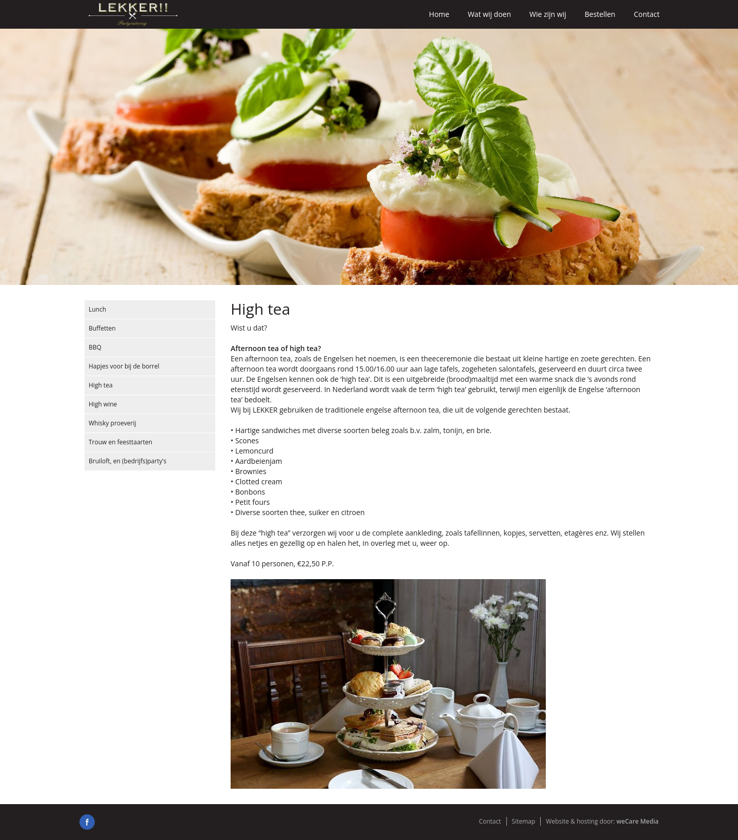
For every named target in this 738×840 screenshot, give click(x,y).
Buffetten (102, 328)
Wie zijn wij (547, 14)
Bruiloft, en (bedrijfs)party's (128, 461)
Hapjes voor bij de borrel (124, 366)
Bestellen (600, 14)
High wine (103, 404)
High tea (101, 385)
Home (439, 14)
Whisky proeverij (112, 423)
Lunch (97, 309)
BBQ (95, 347)
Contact (647, 14)
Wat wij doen (489, 14)
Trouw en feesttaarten (120, 442)
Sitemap (524, 821)
